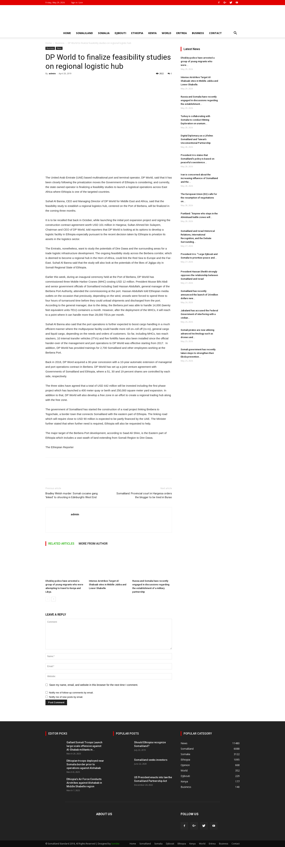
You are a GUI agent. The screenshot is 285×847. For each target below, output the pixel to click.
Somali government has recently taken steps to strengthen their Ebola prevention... (198, 353)
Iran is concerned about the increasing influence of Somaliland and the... (199, 178)
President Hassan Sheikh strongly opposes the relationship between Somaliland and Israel (199, 275)
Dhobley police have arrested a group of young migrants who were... (197, 61)
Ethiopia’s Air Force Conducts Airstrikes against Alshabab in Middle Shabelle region (84, 783)
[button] (235, 33)
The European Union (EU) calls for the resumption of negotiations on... (199, 198)
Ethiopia (137, 33)
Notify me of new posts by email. (66, 697)
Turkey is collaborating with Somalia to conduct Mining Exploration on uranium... (195, 120)
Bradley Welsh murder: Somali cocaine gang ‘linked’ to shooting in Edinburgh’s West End (71, 495)
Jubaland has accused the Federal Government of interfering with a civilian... (199, 314)
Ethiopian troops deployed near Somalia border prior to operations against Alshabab (85, 764)
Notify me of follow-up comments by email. (71, 692)
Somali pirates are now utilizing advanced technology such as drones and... (197, 334)
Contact (215, 33)
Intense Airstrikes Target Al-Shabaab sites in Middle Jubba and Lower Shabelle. (107, 585)
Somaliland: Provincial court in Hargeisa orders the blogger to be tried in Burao (144, 495)
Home (67, 33)
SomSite (115, 843)
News (59, 48)
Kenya (152, 33)
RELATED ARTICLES (61, 543)
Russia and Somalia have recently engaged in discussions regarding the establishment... (199, 100)
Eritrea (181, 33)
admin (52, 73)
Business (198, 33)
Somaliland (84, 33)
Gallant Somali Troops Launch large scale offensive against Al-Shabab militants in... (84, 746)
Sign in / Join (77, 2)
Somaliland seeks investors (150, 759)
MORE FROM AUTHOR (93, 543)
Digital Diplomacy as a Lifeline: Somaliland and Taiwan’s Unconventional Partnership (197, 139)
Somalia (104, 33)
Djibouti (120, 33)
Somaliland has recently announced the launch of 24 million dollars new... (199, 295)
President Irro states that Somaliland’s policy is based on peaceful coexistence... (197, 159)
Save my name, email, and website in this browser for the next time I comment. (93, 684)
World (166, 33)
